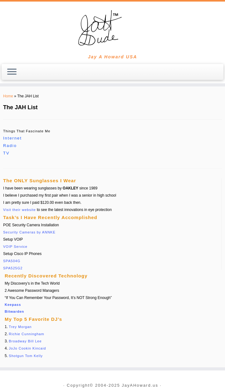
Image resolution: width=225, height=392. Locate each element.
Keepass (13, 304)
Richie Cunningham (26, 334)
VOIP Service (15, 246)
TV (6, 153)
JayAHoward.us (140, 386)
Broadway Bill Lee (25, 341)
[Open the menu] (12, 72)
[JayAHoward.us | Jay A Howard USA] (112, 28)
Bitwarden (14, 311)
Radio (10, 145)
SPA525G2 (12, 268)
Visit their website (19, 210)
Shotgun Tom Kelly (26, 356)
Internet (12, 138)
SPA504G (11, 261)
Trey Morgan (20, 327)
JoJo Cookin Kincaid (27, 348)
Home (8, 96)
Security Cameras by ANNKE (29, 232)
